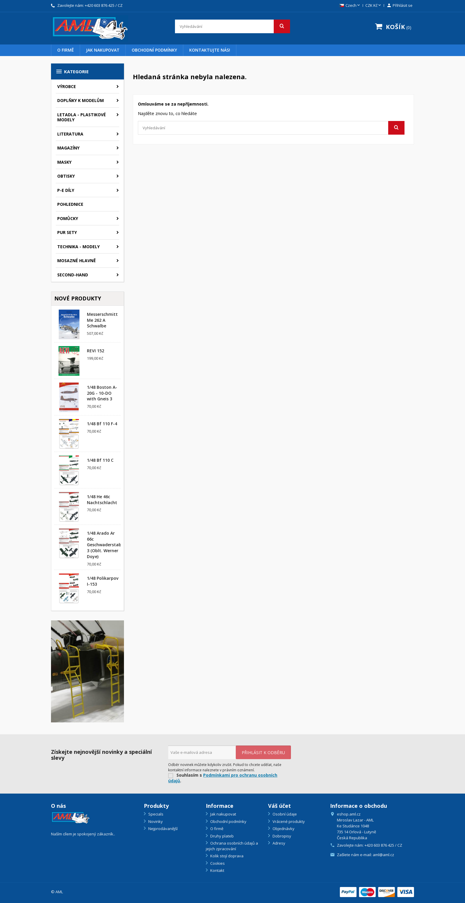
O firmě (65, 50)
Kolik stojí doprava (226, 856)
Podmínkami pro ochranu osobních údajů (222, 777)
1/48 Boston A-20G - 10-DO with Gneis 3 (102, 393)
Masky (64, 162)
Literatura (70, 134)
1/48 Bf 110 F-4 (102, 423)
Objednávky (283, 828)
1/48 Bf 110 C (100, 460)
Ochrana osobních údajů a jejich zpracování (232, 845)
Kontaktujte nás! (209, 50)
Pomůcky (67, 218)
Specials (155, 814)
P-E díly (65, 190)
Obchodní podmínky (154, 50)
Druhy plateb (221, 836)
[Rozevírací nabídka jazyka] (350, 5)
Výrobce (66, 86)
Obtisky (66, 176)
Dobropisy (281, 836)
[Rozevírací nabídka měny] (373, 5)
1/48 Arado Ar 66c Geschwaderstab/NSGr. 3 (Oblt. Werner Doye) (110, 544)
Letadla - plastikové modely (81, 117)
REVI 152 (95, 350)
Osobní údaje (284, 814)
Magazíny (68, 148)
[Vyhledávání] (232, 26)
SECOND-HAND (72, 275)
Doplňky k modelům (80, 100)
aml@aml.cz (383, 854)
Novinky (155, 821)
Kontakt (216, 870)
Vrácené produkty (288, 821)
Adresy (278, 843)
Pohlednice (70, 204)
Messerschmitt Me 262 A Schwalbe (102, 320)
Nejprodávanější (162, 828)
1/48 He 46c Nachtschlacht (102, 499)
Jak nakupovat (103, 50)
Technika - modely (78, 246)
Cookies (217, 863)
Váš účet (279, 805)
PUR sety (67, 232)
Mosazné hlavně (76, 260)
